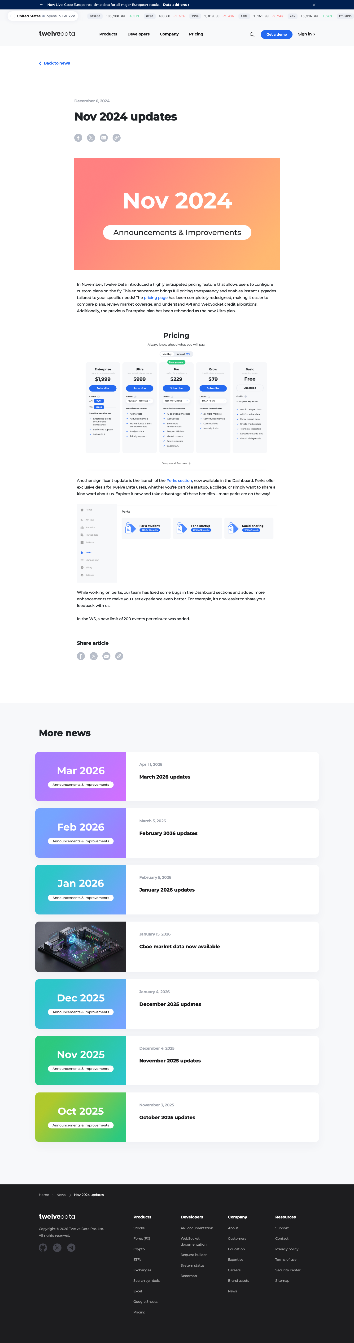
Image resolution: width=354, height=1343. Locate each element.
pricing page (156, 297)
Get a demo (277, 34)
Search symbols (146, 1280)
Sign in (306, 34)
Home (44, 1195)
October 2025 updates (167, 1117)
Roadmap (189, 1276)
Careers (234, 1270)
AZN (268, 16)
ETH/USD (321, 16)
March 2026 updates (164, 777)
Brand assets (238, 1280)
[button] (314, 5)
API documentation (197, 1228)
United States (28, 16)
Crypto (139, 1249)
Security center (288, 1270)
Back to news (54, 63)
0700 (125, 16)
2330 (171, 16)
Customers (237, 1238)
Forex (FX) (141, 1238)
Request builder (194, 1255)
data (57, 33)
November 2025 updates (170, 1061)
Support (282, 1228)
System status (192, 1265)
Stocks (138, 1228)
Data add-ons (175, 5)
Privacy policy (286, 1249)
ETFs (137, 1259)
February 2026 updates (168, 833)
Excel (137, 1291)
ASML (220, 16)
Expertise (235, 1259)
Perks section (179, 480)
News (232, 1291)
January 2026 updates (167, 890)
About (233, 1228)
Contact (281, 1238)
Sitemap (282, 1280)
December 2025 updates (170, 1004)
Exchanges (142, 1270)
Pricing (139, 1312)
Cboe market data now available (179, 946)
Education (236, 1249)
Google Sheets (145, 1302)
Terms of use (285, 1259)
